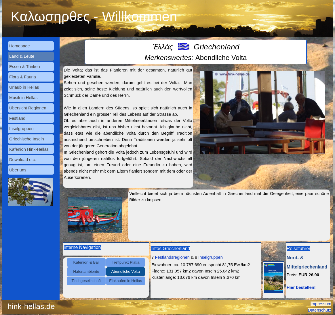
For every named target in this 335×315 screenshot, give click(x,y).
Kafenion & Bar (86, 262)
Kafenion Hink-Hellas (29, 149)
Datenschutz (319, 310)
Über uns (17, 170)
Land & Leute (21, 56)
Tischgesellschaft (86, 281)
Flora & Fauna (22, 77)
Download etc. (22, 159)
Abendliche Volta (125, 271)
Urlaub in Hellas (24, 87)
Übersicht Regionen (27, 108)
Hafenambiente (86, 271)
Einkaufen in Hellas (125, 281)
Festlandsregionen (172, 257)
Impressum (321, 304)
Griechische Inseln (26, 139)
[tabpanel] (195, 52)
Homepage (19, 46)
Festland (17, 118)
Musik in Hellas (23, 97)
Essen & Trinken (24, 66)
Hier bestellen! (301, 287)
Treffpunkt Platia (125, 262)
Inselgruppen (21, 128)
